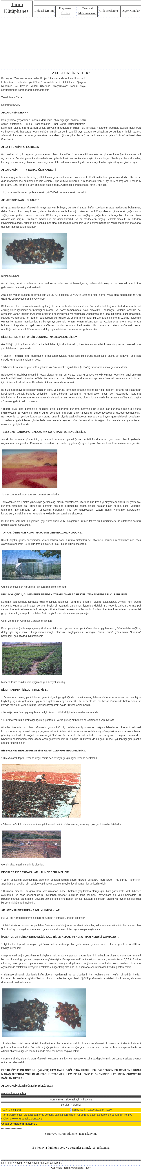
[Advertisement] (71, 43)
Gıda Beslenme (109, 10)
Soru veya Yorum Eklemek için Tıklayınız (71, 1133)
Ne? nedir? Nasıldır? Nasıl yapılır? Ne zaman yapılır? (31, 1162)
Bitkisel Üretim (44, 10)
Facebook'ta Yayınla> (13, 1093)
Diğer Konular (131, 10)
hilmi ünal (15, 1109)
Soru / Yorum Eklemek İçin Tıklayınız (71, 1099)
